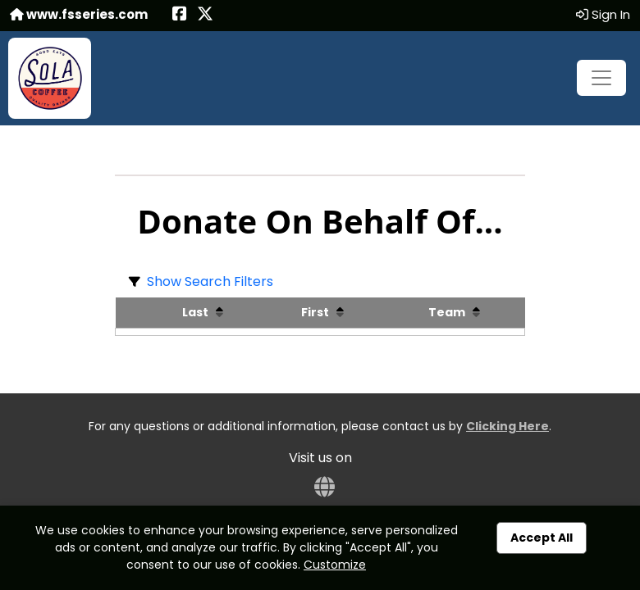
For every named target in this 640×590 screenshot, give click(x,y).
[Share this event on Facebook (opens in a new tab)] (179, 15)
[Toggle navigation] (601, 78)
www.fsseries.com (79, 14)
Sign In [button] (603, 14)
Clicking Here (507, 426)
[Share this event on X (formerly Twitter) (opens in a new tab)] (205, 15)
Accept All (541, 537)
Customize (335, 564)
